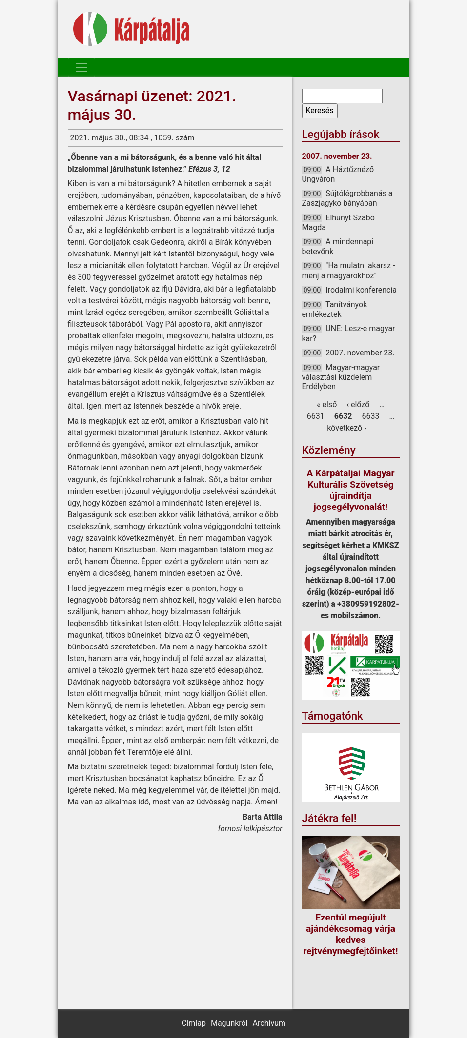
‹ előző (357, 404)
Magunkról (229, 1023)
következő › (346, 427)
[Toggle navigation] (81, 67)
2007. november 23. (359, 352)
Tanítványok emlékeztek (334, 309)
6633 (370, 416)
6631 (316, 416)
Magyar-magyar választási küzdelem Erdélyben (341, 377)
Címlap (194, 1023)
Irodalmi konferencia (361, 289)
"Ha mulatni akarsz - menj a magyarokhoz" (348, 270)
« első (327, 404)
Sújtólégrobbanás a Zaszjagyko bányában (347, 198)
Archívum (269, 1023)
